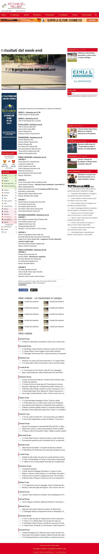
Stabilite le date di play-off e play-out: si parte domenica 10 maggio (44, 457)
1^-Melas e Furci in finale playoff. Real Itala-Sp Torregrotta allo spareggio (46, 462)
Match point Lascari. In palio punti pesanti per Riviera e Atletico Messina (46, 428)
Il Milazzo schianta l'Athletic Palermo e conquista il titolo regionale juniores (47, 407)
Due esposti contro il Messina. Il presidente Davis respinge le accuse (45, 405)
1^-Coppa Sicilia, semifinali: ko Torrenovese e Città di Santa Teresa (44, 525)
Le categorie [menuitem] (63, 15)
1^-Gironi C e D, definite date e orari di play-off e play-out (41, 521)
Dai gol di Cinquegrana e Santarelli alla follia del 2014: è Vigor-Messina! (46, 426)
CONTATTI (60, 548)
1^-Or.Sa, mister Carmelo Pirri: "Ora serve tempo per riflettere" (43, 417)
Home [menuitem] (4, 15)
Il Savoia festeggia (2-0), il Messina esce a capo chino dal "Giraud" (44, 533)
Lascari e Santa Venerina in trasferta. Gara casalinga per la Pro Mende (46, 495)
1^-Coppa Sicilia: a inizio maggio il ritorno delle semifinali (41, 351)
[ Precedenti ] (9, 168)
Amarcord (71, 50)
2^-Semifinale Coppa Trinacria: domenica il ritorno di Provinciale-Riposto (46, 349)
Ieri (73, 93)
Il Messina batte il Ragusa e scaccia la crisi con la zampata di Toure (45, 478)
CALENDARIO (51, 548)
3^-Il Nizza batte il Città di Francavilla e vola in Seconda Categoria (44, 363)
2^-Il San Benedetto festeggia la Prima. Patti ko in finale (41, 400)
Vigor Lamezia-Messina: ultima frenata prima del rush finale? (42, 372)
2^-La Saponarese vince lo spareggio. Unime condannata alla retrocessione (47, 485)
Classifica (5, 172)
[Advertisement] (82, 111)
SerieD (70, 126)
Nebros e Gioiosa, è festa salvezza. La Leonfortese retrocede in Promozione (48, 473)
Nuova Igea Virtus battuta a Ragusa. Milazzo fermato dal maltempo (44, 535)
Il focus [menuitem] (74, 15)
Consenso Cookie (45, 545)
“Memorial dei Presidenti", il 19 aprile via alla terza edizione (42, 447)
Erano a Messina (74, 171)
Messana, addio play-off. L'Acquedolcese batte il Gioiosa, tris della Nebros (47, 386)
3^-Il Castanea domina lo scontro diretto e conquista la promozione (44, 537)
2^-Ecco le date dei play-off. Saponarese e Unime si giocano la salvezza (46, 518)
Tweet (34, 290)
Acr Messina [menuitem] (14, 15)
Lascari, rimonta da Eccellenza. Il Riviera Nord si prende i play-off (44, 380)
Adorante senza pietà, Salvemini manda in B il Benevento (41, 509)
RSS (64, 548)
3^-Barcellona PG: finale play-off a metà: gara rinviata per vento (43, 450)
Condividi (23, 290)
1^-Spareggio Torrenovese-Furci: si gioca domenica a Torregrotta (44, 353)
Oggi (69, 93)
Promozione (72, 156)
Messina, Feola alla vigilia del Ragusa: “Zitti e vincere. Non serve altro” (46, 487)
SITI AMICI (43, 548)
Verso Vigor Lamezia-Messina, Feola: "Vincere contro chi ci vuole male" (46, 393)
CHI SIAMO (36, 548)
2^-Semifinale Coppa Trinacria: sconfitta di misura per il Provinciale (44, 523)
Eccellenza (72, 141)
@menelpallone (41, 283)
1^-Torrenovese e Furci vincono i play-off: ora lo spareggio (41, 370)
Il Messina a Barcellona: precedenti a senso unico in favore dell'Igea (45, 342)
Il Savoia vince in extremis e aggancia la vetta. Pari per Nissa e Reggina (46, 476)
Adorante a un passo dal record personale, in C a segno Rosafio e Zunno (46, 361)
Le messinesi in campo (29, 281)
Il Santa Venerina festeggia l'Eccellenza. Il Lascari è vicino (41, 471)
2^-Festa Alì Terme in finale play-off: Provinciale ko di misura (42, 384)
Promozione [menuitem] (49, 15)
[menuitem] (95, 15)
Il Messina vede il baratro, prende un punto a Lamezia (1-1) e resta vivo (46, 389)
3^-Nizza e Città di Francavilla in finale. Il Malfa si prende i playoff (44, 431)
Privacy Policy (55, 545)
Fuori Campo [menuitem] (86, 15)
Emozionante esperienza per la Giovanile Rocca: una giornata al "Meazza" (47, 440)
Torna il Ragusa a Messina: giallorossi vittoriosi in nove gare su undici (45, 502)
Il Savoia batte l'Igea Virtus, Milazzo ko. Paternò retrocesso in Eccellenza (46, 391)
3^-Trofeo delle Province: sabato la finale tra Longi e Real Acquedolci (45, 438)
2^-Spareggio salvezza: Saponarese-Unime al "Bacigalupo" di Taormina (46, 511)
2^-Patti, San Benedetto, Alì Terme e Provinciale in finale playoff (43, 459)
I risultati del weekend (31, 301)
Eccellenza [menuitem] (37, 15)
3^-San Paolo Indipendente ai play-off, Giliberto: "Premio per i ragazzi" (45, 419)
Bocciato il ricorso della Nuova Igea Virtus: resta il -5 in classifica (44, 410)
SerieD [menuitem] (26, 15)
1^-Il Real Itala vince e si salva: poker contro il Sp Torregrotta (42, 403)
